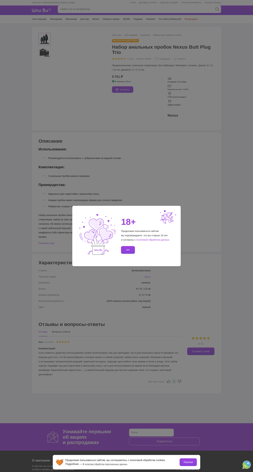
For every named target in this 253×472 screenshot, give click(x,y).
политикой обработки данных (152, 239)
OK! (127, 249)
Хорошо (187, 461)
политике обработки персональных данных (111, 463)
